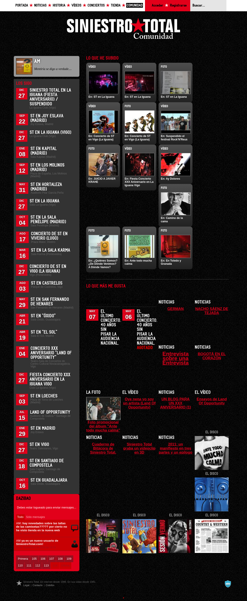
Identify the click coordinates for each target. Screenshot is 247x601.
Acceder (157, 5)
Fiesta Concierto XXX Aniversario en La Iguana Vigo (50, 379)
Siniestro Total (123, 29)
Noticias (40, 5)
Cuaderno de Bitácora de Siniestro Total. (103, 448)
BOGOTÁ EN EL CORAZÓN (212, 356)
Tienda (116, 5)
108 (60, 558)
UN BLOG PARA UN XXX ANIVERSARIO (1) (175, 403)
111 (28, 565)
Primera (23, 558)
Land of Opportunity (50, 412)
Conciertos (96, 5)
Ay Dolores (173, 178)
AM (18, 523)
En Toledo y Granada (171, 262)
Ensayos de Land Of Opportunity (212, 401)
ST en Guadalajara (49, 480)
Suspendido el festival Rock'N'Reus (174, 138)
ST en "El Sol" (44, 332)
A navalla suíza (228, 583)
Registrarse (178, 5)
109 (68, 558)
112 (37, 565)
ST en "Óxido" (43, 316)
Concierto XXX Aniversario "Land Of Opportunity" (51, 353)
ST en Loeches (43, 396)
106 (42, 558)
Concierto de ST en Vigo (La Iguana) (101, 138)
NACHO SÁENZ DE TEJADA (211, 311)
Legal (26, 585)
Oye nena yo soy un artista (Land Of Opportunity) (139, 403)
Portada (21, 5)
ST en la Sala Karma (50, 250)
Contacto (38, 585)
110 (20, 565)
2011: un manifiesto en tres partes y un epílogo (175, 448)
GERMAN (175, 309)
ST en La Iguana (44, 201)
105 (34, 558)
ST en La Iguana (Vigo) (50, 132)
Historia (59, 5)
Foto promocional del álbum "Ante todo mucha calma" (103, 426)
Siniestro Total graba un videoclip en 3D (139, 448)
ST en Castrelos (46, 283)
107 (51, 558)
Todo (20, 517)
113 (46, 565)
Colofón (50, 585)
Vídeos (76, 5)
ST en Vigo (39, 445)
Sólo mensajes (35, 517)
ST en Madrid (43, 428)
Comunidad (134, 5)
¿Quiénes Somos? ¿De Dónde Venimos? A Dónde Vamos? (102, 264)
